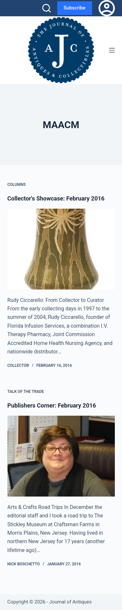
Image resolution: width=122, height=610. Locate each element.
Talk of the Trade (25, 391)
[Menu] (112, 50)
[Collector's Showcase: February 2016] (61, 249)
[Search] (46, 8)
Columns (16, 184)
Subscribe (75, 8)
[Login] (107, 8)
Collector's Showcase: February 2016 (56, 198)
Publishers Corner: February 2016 (51, 405)
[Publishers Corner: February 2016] (61, 456)
